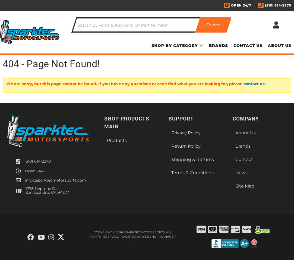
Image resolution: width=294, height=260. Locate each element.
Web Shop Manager (158, 237)
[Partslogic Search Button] (213, 25)
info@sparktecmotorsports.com (55, 180)
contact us (254, 83)
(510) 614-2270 (37, 161)
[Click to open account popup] (276, 25)
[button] (151, 25)
